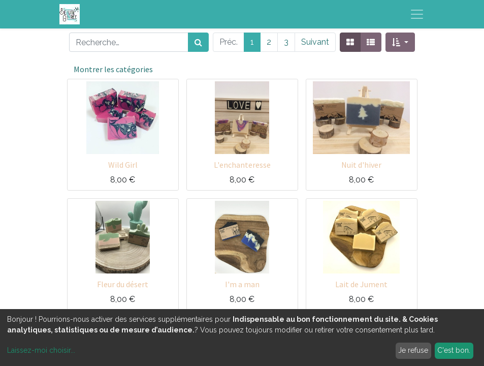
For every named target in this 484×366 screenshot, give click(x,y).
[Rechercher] (198, 42)
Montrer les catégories (113, 69)
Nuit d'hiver (361, 165)
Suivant (315, 42)
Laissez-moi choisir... (41, 350)
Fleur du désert (122, 284)
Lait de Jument (361, 284)
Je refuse (413, 350)
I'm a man (242, 284)
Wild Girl (123, 165)
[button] (399, 42)
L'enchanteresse (242, 165)
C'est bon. (453, 350)
